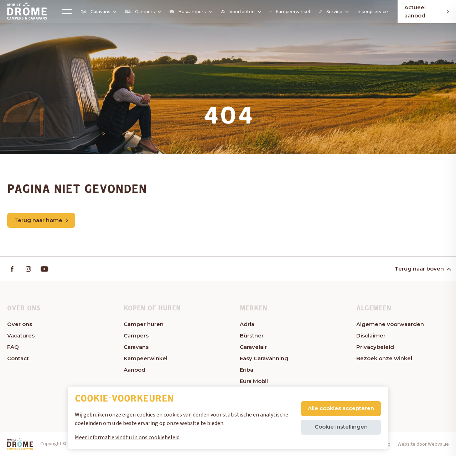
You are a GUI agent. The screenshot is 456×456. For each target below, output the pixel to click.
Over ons (19, 324)
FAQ (13, 347)
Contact (18, 358)
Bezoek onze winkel (384, 358)
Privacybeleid (375, 347)
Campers (142, 11)
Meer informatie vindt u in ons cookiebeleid (127, 437)
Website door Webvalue (423, 444)
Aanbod (134, 369)
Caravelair (253, 347)
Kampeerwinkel (290, 11)
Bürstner (252, 335)
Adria (247, 324)
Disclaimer (370, 335)
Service (333, 11)
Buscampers (190, 11)
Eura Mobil (254, 381)
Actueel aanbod (426, 11)
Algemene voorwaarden (390, 324)
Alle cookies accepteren (341, 408)
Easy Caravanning (264, 358)
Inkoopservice (373, 11)
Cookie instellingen (341, 426)
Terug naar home (41, 220)
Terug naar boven (422, 269)
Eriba (246, 369)
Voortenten (240, 12)
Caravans (98, 11)
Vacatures (21, 335)
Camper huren (144, 324)
